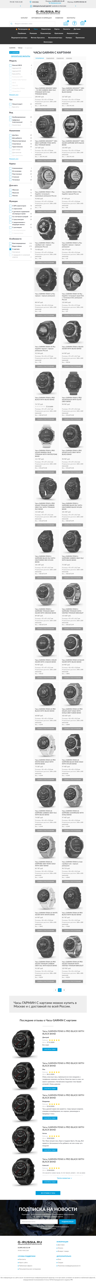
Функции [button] (13, 201)
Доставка (61, 1245)
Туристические (17, 147)
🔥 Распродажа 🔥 (23, 29)
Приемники (80, 38)
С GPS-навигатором (19, 206)
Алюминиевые (17, 168)
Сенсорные (16, 252)
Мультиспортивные (19, 141)
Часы (36, 29)
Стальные (15, 177)
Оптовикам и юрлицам (41, 18)
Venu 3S (15, 85)
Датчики (77, 29)
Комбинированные (18, 117)
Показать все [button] (13, 95)
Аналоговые (16, 125)
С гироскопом (17, 209)
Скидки (60, 1262)
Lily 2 (14, 82)
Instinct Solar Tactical (19, 80)
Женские (15, 190)
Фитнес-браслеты (38, 38)
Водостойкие (17, 246)
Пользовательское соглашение (30, 1269)
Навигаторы (46, 29)
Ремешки (33, 33)
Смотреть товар (50, 1049)
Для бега (15, 135)
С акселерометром (18, 230)
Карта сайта (23, 1262)
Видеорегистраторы (19, 38)
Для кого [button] (13, 186)
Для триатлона (17, 155)
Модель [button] (13, 61)
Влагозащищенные (19, 243)
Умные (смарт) (17, 104)
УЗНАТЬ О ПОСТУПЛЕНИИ (45, 109)
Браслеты (15, 107)
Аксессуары (48, 42)
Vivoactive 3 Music (18, 88)
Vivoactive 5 (16, 91)
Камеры (69, 38)
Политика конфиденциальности (69, 1266)
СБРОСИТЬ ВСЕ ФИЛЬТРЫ (20, 56)
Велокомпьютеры (55, 38)
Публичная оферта (25, 1266)
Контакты (71, 18)
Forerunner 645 (17, 77)
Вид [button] (11, 113)
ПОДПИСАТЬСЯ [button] (67, 1222)
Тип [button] (10, 100)
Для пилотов (16, 152)
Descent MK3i (17, 65)
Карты (57, 29)
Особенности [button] (15, 239)
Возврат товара (63, 1251)
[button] (55, 2)
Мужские (15, 193)
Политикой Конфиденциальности (58, 1226)
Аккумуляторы (72, 33)
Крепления (59, 33)
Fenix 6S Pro (16, 74)
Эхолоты (66, 29)
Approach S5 (16, 71)
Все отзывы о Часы (48, 1193)
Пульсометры (45, 33)
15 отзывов (49, 406)
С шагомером (17, 227)
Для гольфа (16, 149)
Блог (59, 1259)
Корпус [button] (12, 164)
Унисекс (15, 195)
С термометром (17, 233)
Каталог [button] (24, 18)
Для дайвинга (17, 138)
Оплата (60, 1248)
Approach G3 (16, 68)
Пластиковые (17, 174)
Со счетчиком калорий (20, 216)
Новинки (59, 18)
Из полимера (16, 171)
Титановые (16, 180)
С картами (15, 249)
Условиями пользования (48, 1228)
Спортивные (16, 144)
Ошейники (22, 33)
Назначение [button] (14, 131)
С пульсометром (18, 219)
